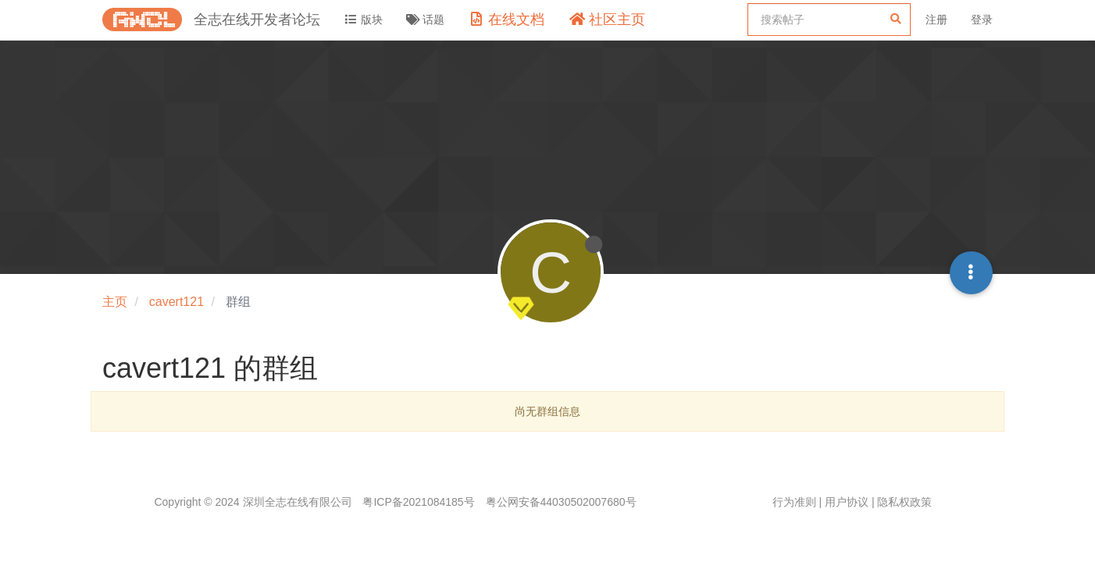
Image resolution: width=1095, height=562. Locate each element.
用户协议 (847, 502)
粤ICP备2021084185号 (418, 502)
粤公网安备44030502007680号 (561, 502)
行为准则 (794, 502)
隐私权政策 (904, 502)
